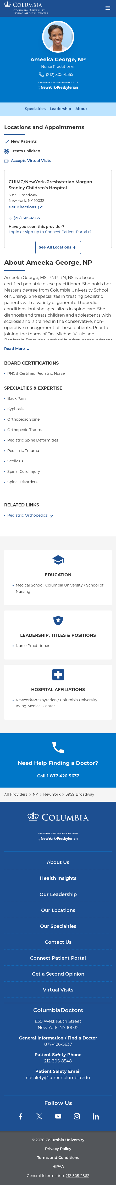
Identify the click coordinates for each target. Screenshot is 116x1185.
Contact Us (58, 942)
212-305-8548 (58, 1061)
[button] (58, 247)
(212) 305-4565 (59, 74)
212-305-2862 (77, 1175)
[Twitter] (39, 1116)
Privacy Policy (58, 1149)
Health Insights (58, 878)
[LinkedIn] (96, 1116)
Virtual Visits (58, 990)
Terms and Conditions (58, 1158)
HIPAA (58, 1167)
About (81, 109)
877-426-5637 (58, 1044)
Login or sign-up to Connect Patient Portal (48, 231)
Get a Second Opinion (58, 974)
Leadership (60, 109)
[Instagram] (77, 1116)
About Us (58, 862)
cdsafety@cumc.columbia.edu (58, 1077)
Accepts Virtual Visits (31, 161)
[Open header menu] (108, 7)
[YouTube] (58, 1116)
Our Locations (58, 910)
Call (58, 775)
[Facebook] (20, 1116)
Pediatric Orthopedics (27, 515)
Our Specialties (58, 926)
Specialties (35, 109)
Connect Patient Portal (58, 958)
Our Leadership (58, 894)
